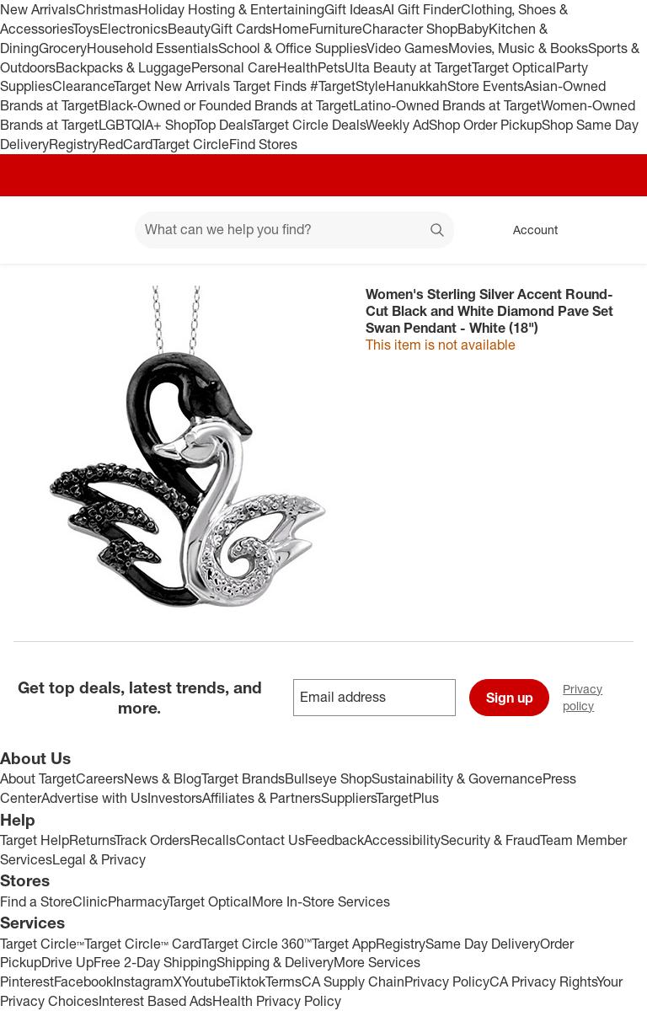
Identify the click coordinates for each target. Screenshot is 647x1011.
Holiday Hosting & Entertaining (231, 9)
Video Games (407, 48)
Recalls (213, 840)
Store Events (485, 86)
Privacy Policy (446, 981)
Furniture (335, 28)
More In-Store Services (321, 901)
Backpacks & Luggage (123, 67)
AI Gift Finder (421, 9)
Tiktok (247, 981)
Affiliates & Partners (261, 797)
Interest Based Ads (155, 1000)
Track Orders (152, 840)
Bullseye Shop (328, 778)
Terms (283, 981)
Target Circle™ (42, 943)
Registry (74, 144)
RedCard (125, 144)
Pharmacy (138, 901)
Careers (100, 778)
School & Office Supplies (292, 48)
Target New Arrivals (173, 86)
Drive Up (67, 962)
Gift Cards (241, 28)
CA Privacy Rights (542, 981)
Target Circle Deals (309, 124)
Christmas (107, 9)
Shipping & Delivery (275, 962)
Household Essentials (152, 48)
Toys (85, 28)
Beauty (189, 28)
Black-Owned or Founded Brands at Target (226, 105)
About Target (38, 778)
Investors (174, 797)
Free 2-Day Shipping (155, 962)
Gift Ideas (353, 9)
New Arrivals (38, 9)
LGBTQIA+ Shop (147, 124)
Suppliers (348, 797)
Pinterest (27, 981)
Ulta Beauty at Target (408, 67)
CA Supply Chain (353, 981)
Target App (344, 943)
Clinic (90, 901)
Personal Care (234, 67)
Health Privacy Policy (276, 1000)
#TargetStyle (348, 86)
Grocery (63, 48)
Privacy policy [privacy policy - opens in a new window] (605, 697)
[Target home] (37, 230)
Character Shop (409, 28)
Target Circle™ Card (142, 943)
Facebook (83, 981)
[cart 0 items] (611, 230)
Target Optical (514, 67)
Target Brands (243, 778)
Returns (92, 840)
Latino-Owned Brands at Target (447, 105)
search (438, 230)
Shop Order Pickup (485, 124)
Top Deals (223, 124)
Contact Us (270, 840)
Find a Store (36, 901)
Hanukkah (416, 86)
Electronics (133, 28)
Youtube (205, 981)
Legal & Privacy (99, 859)
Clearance (83, 86)
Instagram (143, 981)
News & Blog (162, 778)
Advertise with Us (94, 797)
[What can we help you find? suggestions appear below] (294, 230)
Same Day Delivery (482, 943)
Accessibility (402, 840)
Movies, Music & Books (518, 48)
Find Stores (263, 144)
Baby (473, 28)
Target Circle (190, 144)
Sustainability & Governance (457, 778)
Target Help (34, 840)
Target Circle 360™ (256, 943)
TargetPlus (407, 797)
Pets (331, 67)
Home (290, 28)
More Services (377, 962)
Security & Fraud (490, 840)
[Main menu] (96, 230)
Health (297, 67)
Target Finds (271, 86)
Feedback (334, 840)
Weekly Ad (397, 124)
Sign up (509, 697)
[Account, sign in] (527, 230)
